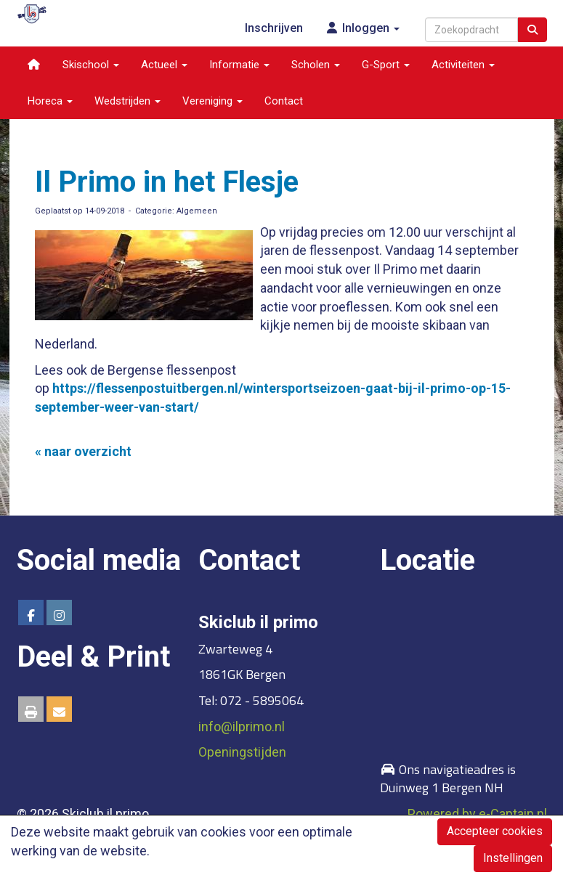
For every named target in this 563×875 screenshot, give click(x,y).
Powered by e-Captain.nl (477, 813)
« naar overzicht (83, 451)
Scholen (315, 64)
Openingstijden (242, 752)
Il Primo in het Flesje (167, 182)
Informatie (239, 64)
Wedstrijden (127, 100)
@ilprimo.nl (241, 726)
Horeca (50, 100)
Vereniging (212, 100)
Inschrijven (274, 28)
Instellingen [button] (513, 858)
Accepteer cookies (495, 831)
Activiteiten (463, 64)
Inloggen (362, 28)
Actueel (164, 64)
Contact (283, 100)
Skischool (90, 64)
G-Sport (386, 64)
